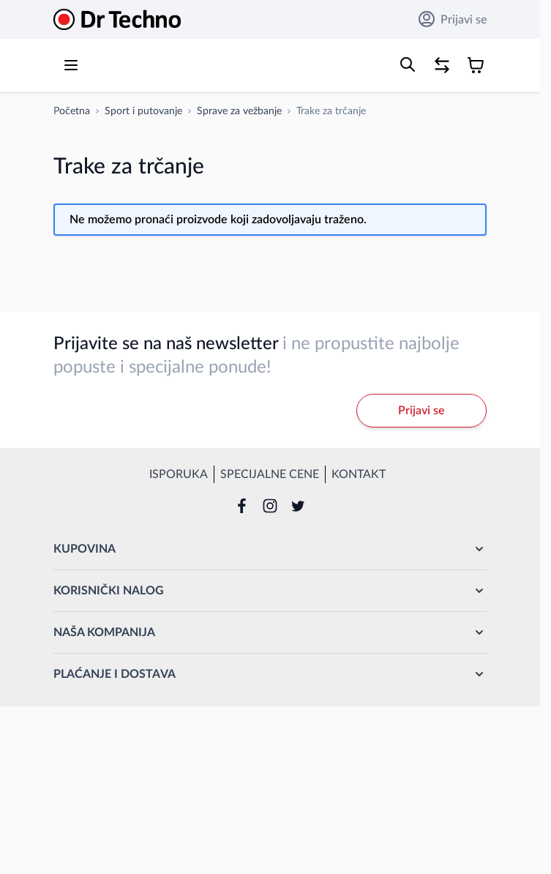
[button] (270, 548)
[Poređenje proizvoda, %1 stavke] (442, 65)
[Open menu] (71, 65)
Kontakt (358, 474)
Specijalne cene (269, 474)
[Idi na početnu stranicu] (71, 111)
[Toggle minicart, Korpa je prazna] (476, 65)
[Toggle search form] (407, 64)
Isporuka (178, 474)
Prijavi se (453, 19)
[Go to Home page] (117, 19)
